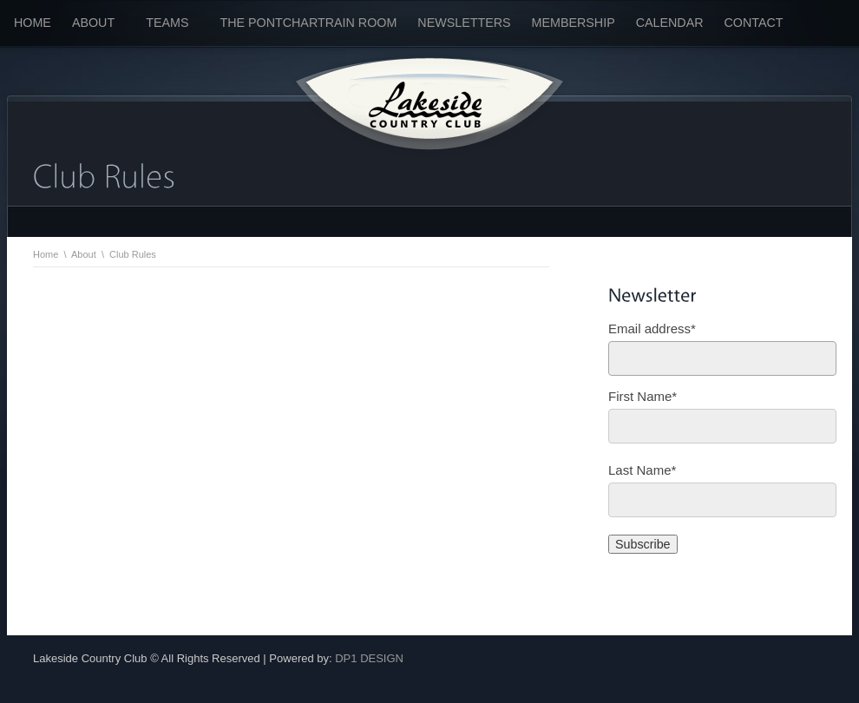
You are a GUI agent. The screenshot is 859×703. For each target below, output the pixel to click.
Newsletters (463, 23)
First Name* (642, 396)
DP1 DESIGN (369, 658)
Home (32, 23)
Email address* (652, 328)
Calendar (670, 23)
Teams (175, 23)
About (101, 23)
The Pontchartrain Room (308, 23)
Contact (754, 23)
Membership (573, 23)
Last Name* (642, 470)
